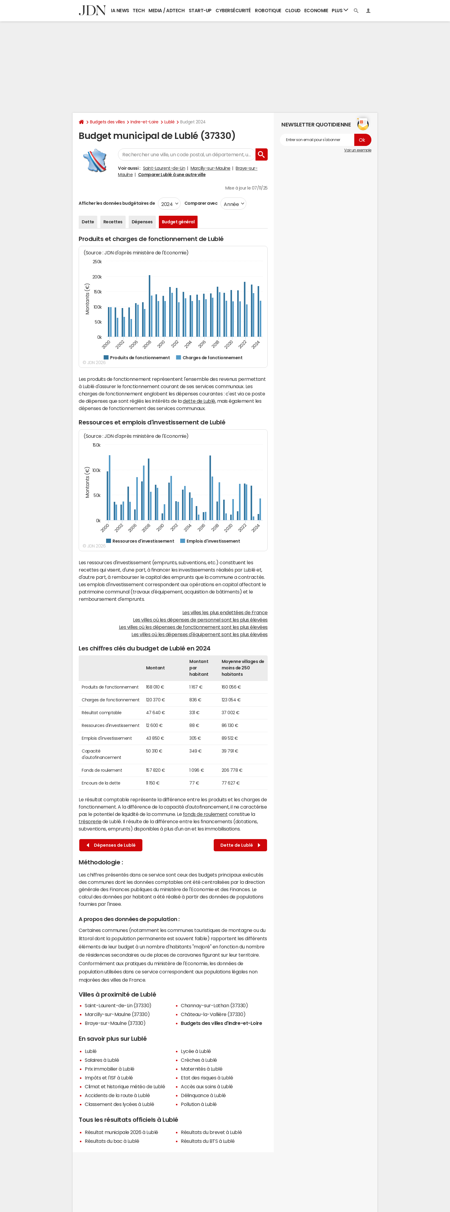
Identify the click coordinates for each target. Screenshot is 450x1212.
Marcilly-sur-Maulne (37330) (117, 1014)
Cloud (293, 10)
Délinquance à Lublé (203, 1095)
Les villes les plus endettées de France (225, 612)
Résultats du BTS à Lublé (207, 1141)
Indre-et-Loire (144, 122)
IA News (120, 10)
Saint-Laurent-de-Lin (164, 168)
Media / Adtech (166, 10)
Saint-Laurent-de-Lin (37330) (118, 1005)
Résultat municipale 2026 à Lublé (121, 1132)
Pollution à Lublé (199, 1104)
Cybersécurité (233, 10)
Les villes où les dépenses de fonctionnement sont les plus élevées (193, 627)
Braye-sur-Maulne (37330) (115, 1023)
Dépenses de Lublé (111, 845)
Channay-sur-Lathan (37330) (214, 1005)
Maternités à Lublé (201, 1068)
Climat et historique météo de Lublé (125, 1086)
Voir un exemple (357, 150)
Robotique (268, 10)
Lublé (169, 122)
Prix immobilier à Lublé (109, 1068)
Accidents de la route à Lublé (117, 1095)
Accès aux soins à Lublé (207, 1086)
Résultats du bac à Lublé (112, 1141)
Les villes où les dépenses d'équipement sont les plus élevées (199, 634)
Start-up (200, 10)
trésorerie (90, 821)
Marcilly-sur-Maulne (210, 168)
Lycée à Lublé (196, 1051)
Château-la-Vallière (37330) (213, 1014)
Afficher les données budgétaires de (117, 203)
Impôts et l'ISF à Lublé (109, 1077)
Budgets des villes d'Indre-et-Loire (221, 1023)
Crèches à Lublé (199, 1060)
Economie (316, 10)
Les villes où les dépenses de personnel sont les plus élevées (200, 619)
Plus (340, 10)
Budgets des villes (107, 122)
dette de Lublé (199, 401)
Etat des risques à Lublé (207, 1077)
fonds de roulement (205, 814)
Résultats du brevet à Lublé (211, 1132)
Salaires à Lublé (102, 1060)
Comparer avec (200, 203)
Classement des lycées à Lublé (119, 1104)
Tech (139, 10)
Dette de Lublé (240, 845)
